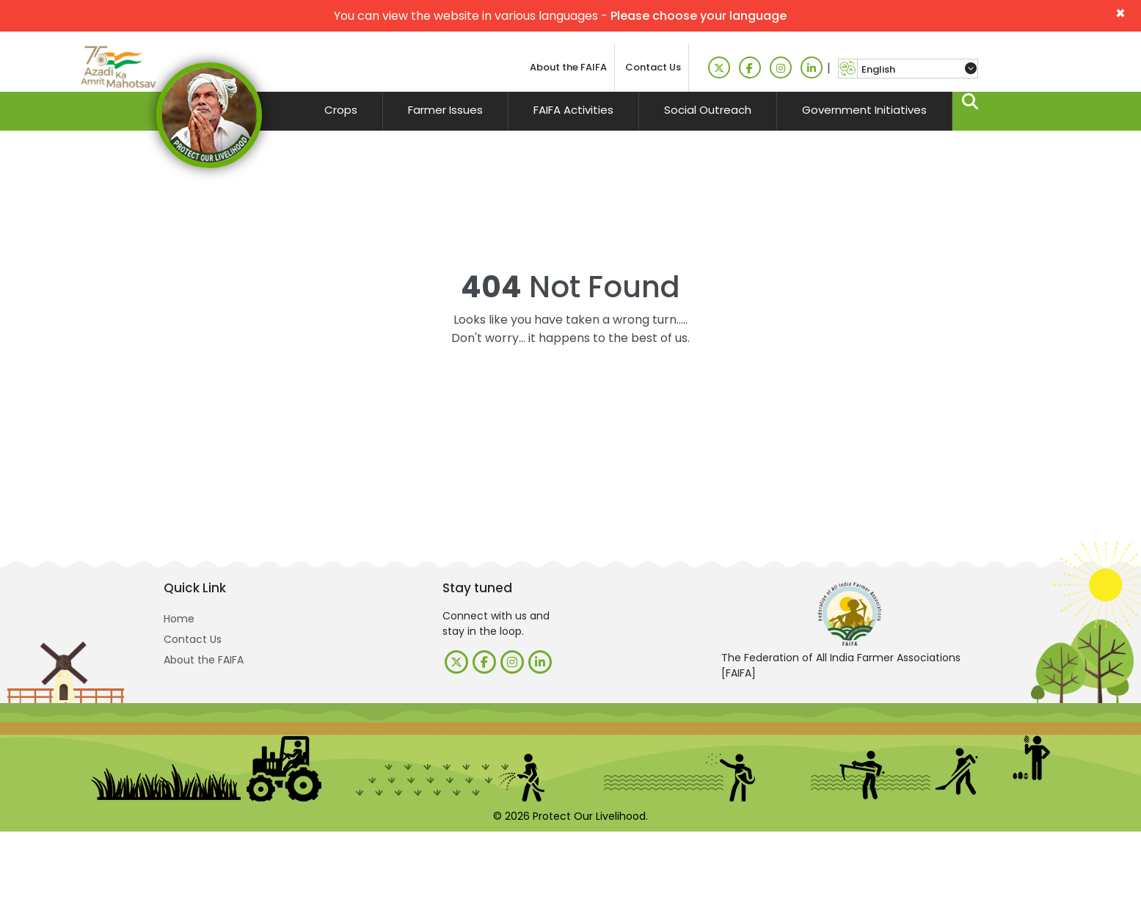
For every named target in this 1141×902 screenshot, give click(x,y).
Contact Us (653, 67)
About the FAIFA (568, 67)
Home (179, 618)
